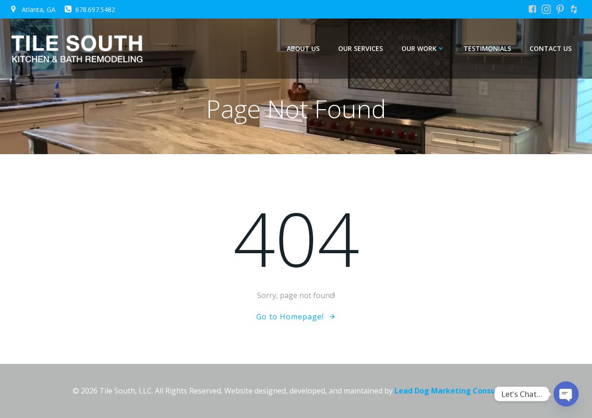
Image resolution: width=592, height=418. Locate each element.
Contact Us (551, 48)
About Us (303, 48)
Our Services (360, 48)
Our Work (423, 48)
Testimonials (487, 48)
